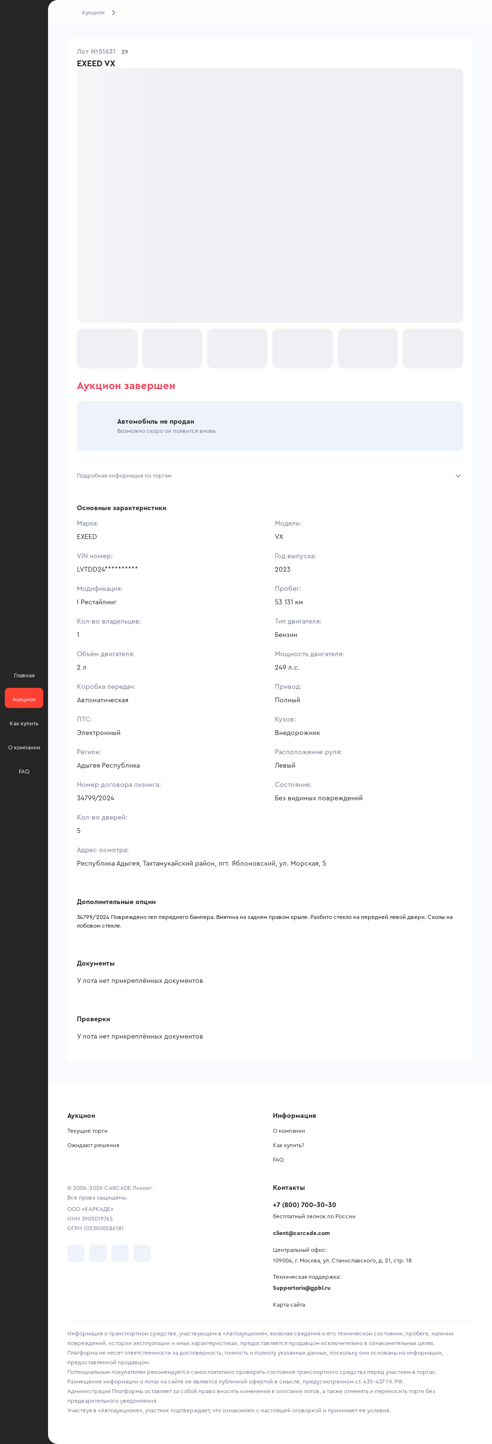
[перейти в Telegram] (98, 1253)
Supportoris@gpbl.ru (302, 1288)
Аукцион (93, 12)
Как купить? (288, 1145)
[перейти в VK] (76, 1253)
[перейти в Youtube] (120, 1253)
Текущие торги (87, 1131)
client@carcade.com (301, 1233)
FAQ (278, 1160)
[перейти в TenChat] (142, 1253)
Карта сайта (289, 1305)
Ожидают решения (93, 1145)
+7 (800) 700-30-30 (304, 1205)
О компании (289, 1131)
